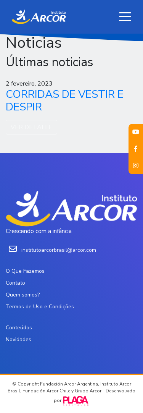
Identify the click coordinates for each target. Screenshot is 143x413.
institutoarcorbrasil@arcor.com (58, 250)
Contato (15, 283)
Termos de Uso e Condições (40, 306)
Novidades (18, 339)
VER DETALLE (31, 127)
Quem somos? (23, 294)
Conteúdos (19, 327)
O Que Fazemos (25, 271)
